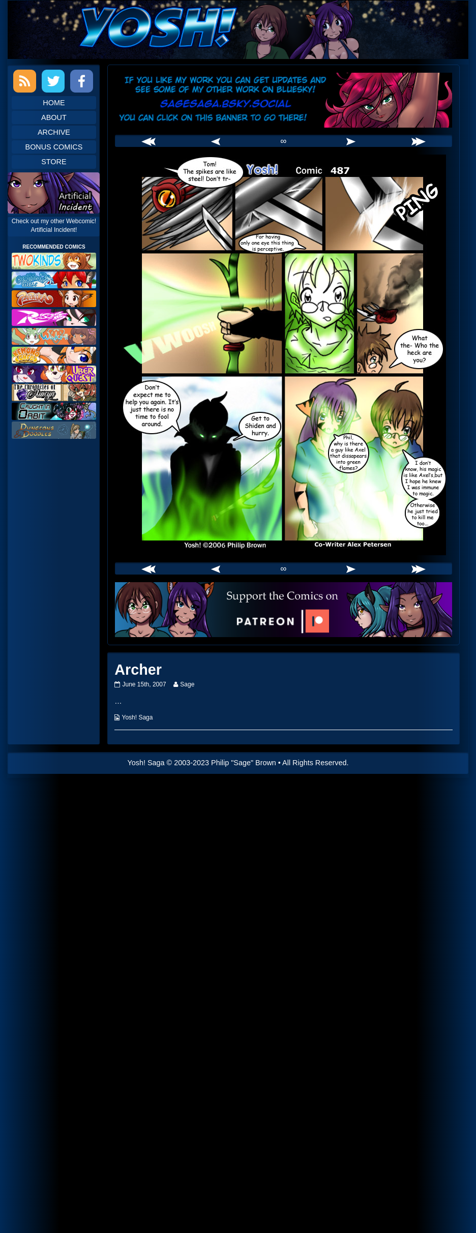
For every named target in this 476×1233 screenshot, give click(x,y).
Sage (187, 684)
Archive (54, 132)
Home (54, 103)
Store (53, 162)
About (54, 117)
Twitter (53, 81)
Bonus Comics (54, 147)
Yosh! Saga (137, 717)
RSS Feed (24, 81)
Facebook (81, 81)
